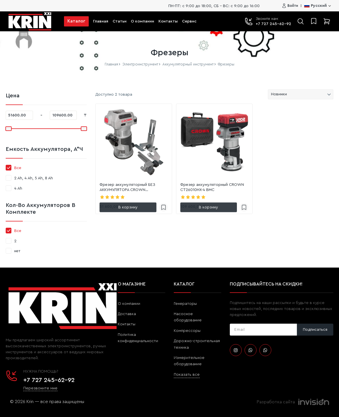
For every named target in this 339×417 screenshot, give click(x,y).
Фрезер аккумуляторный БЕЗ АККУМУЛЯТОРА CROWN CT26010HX (127, 187)
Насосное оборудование (188, 317)
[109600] (63, 115)
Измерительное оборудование (189, 361)
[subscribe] (263, 330)
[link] (134, 142)
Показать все (187, 375)
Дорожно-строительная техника (197, 344)
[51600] (19, 115)
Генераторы (185, 304)
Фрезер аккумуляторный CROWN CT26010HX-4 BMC (212, 187)
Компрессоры (187, 331)
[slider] (8, 128)
